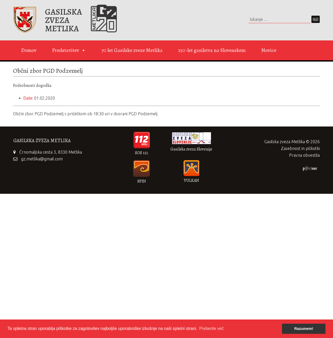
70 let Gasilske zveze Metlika (132, 50)
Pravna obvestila (304, 155)
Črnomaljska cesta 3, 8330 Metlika (50, 152)
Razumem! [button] (303, 329)
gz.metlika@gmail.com (42, 158)
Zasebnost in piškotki (300, 148)
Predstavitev (69, 50)
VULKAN (191, 180)
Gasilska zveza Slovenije (191, 149)
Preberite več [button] (211, 328)
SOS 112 (141, 153)
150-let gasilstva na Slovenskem (212, 50)
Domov (28, 50)
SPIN (141, 181)
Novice (268, 50)
